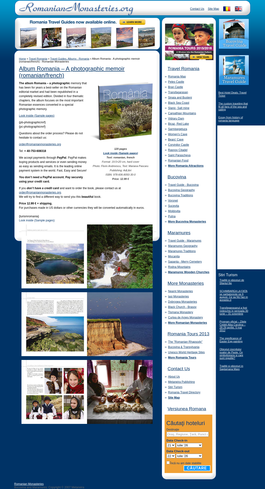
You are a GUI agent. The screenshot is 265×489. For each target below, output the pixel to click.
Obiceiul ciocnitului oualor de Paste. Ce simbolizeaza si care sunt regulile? (231, 353)
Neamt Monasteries (180, 291)
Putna (172, 216)
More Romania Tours (182, 357)
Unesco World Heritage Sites (186, 352)
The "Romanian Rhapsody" (185, 341)
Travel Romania (38, 58)
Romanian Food (178, 160)
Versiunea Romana (187, 408)
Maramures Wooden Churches (188, 272)
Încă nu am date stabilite (185, 463)
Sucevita (173, 206)
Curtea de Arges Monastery (185, 317)
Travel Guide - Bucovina (183, 185)
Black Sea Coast (178, 102)
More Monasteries (186, 283)
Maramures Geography (182, 246)
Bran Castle (175, 87)
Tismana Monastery (180, 312)
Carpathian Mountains (182, 113)
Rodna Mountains (179, 267)
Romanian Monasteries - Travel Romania (75, 11)
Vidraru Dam (176, 118)
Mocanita (174, 256)
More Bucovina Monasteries (187, 221)
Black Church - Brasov (182, 307)
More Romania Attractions (186, 165)
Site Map (213, 8)
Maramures (179, 232)
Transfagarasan (178, 92)
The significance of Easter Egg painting (231, 340)
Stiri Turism (175, 387)
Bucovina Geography (181, 190)
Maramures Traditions (182, 251)
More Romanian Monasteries (187, 322)
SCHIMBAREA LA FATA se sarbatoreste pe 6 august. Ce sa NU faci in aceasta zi (234, 295)
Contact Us (197, 8)
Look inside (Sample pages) (37, 115)
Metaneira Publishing (181, 382)
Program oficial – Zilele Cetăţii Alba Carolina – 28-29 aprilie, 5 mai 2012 (233, 326)
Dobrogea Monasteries (182, 301)
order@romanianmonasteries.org (40, 144)
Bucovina (177, 176)
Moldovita (174, 211)
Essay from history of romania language (230, 119)
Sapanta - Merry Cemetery (185, 261)
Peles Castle (176, 81)
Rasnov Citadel (177, 150)
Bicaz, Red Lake (178, 123)
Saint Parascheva (179, 155)
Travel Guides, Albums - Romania (69, 58)
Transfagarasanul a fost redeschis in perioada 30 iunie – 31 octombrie (234, 310)
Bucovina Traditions (180, 195)
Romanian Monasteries (29, 484)
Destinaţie (172, 429)
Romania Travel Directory (184, 392)
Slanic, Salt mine (178, 108)
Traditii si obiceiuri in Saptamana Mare (231, 367)
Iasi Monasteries (178, 296)
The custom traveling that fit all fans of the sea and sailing (233, 106)
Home (22, 58)
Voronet (173, 200)
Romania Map (177, 76)
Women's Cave (177, 134)
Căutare (197, 468)
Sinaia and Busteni (180, 97)
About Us (174, 376)
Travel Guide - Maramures (185, 240)
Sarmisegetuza (177, 129)
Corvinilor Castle (178, 144)
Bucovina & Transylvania (183, 347)
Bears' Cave (176, 139)
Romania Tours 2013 (188, 333)
